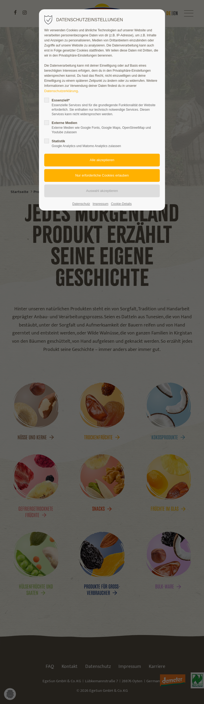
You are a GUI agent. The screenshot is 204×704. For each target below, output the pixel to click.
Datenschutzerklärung (61, 91)
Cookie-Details (121, 204)
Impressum (100, 204)
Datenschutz (81, 204)
